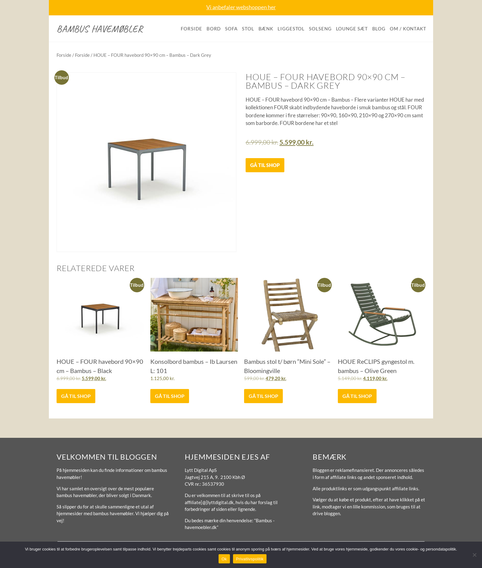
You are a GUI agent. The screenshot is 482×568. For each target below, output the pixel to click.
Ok (224, 559)
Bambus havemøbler (100, 29)
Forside (191, 28)
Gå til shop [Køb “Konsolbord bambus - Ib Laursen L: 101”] (169, 396)
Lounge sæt (352, 28)
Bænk (266, 28)
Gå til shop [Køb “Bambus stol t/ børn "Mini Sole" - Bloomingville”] (263, 396)
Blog (379, 28)
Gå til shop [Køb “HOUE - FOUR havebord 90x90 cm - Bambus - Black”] (76, 396)
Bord (214, 28)
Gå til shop (265, 165)
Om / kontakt (408, 28)
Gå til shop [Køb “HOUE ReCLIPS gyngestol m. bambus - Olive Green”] (357, 396)
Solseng (320, 28)
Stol (248, 28)
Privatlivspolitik (250, 559)
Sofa (231, 28)
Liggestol (291, 28)
